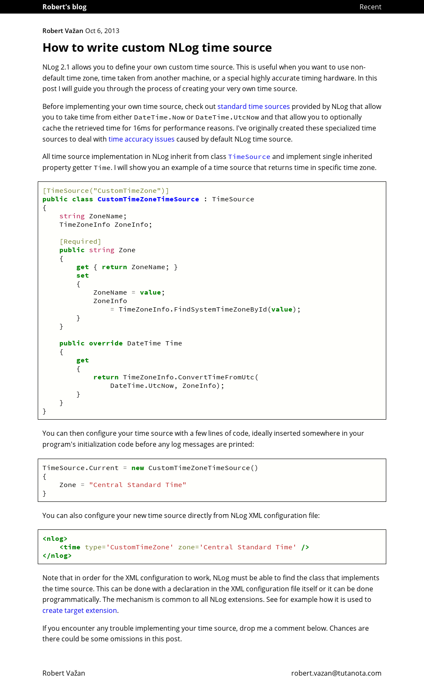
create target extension (79, 610)
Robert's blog (64, 6)
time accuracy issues (142, 139)
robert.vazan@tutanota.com (336, 673)
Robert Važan (63, 673)
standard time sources (254, 106)
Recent (371, 6)
